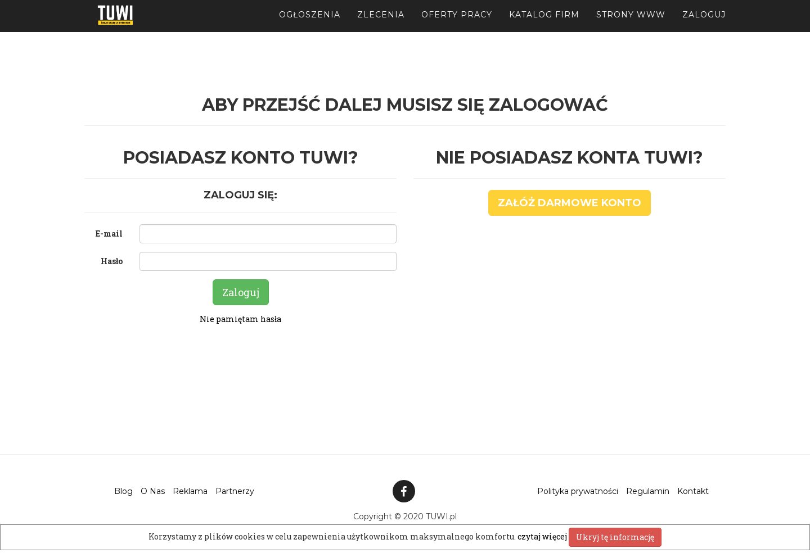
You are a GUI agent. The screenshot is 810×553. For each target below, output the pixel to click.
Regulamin (647, 491)
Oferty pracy (456, 28)
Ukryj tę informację (615, 537)
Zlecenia (380, 28)
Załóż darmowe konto (569, 203)
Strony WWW (630, 28)
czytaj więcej (543, 536)
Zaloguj (704, 28)
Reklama (190, 491)
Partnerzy (234, 491)
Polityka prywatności (577, 491)
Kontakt (693, 491)
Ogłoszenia (309, 28)
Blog (123, 491)
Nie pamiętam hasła (240, 319)
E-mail (109, 233)
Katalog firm (544, 28)
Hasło (112, 261)
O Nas (153, 491)
